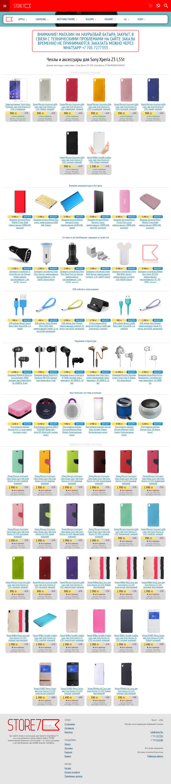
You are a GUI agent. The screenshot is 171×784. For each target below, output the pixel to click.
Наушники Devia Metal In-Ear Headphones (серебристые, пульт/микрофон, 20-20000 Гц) (150, 378)
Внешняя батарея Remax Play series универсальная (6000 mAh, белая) (45, 222)
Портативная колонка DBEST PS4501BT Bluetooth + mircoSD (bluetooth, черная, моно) (46, 430)
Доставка (69, 748)
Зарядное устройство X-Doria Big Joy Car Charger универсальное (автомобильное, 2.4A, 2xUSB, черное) (20, 277)
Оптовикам (69, 728)
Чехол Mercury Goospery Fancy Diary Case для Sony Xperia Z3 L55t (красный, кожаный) (126, 480)
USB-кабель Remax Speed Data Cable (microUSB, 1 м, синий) (20, 326)
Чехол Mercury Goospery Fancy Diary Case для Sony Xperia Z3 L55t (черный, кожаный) (99, 533)
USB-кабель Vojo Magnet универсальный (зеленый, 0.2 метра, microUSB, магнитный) (72, 326)
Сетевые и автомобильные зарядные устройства (85, 237)
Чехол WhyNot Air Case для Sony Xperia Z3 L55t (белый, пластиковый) (99, 691)
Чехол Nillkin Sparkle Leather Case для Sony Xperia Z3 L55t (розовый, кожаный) (99, 638)
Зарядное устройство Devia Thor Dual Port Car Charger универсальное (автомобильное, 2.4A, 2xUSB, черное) (72, 277)
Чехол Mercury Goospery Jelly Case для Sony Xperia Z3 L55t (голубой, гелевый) (153, 531)
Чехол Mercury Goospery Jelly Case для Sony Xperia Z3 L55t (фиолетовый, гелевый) (72, 585)
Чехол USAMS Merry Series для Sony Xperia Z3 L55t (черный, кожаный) (72, 691)
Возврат (68, 756)
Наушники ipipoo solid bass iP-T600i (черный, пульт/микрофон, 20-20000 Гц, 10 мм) (72, 378)
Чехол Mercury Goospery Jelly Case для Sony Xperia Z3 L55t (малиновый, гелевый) (72, 107)
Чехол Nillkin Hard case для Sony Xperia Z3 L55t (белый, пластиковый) (99, 585)
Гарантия (68, 752)
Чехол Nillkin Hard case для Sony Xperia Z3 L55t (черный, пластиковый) (18, 638)
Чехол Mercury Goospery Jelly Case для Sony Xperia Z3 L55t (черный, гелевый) (72, 160)
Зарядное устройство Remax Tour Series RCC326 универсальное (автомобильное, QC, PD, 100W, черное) (150, 277)
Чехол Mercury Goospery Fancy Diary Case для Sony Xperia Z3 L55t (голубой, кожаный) (18, 480)
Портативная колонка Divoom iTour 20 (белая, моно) (150, 429)
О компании (70, 724)
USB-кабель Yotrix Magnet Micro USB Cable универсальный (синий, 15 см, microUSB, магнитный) (46, 327)
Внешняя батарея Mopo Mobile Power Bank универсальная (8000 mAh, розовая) (150, 223)
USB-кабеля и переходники (85, 289)
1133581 (159, 740)
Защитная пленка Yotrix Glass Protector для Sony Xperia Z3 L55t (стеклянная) (17, 107)
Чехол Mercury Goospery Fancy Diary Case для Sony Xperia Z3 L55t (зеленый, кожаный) (72, 480)
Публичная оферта (155, 756)
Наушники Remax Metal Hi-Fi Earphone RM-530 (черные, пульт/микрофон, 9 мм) (46, 377)
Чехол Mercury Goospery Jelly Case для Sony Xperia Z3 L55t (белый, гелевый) (45, 107)
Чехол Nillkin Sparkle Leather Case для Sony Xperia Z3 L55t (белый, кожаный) (99, 160)
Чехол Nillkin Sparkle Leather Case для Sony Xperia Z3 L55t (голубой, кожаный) (45, 638)
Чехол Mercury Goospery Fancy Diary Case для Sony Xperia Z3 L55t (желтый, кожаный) (45, 480)
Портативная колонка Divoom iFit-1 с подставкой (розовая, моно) (20, 429)
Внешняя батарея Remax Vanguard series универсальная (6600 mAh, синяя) (72, 223)
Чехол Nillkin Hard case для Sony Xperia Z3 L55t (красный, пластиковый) (153, 585)
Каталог (68, 768)
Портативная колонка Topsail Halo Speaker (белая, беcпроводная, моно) (98, 429)
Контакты (69, 732)
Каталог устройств (72, 772)
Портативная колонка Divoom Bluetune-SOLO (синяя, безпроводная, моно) (124, 430)
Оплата (68, 744)
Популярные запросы (73, 776)
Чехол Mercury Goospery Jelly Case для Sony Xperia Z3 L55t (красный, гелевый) (45, 585)
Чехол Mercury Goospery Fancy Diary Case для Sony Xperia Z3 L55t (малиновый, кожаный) (153, 480)
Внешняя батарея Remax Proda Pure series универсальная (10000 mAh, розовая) (124, 223)
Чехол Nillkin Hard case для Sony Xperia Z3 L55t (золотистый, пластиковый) (126, 585)
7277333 (159, 736)
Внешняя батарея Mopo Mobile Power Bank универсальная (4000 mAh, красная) (20, 223)
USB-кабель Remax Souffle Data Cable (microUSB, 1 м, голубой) (124, 326)
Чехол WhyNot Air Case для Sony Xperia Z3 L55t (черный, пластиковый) (126, 691)
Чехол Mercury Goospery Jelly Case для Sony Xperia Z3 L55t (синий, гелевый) (153, 107)
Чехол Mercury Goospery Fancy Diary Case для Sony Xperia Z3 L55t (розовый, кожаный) (18, 533)
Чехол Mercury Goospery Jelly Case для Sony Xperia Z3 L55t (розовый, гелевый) (126, 107)
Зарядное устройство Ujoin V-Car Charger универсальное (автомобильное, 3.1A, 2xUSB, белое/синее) (46, 275)
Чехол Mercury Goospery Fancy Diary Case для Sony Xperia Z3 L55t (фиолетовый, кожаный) (72, 533)
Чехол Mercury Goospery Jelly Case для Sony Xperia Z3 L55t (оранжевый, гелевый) (99, 107)
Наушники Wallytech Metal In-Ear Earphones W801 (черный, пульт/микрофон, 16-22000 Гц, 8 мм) (20, 378)
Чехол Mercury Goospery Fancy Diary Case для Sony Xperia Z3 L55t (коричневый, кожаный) (99, 480)
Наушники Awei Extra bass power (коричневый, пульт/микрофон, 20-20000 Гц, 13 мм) (98, 378)
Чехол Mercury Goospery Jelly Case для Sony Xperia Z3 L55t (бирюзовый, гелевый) (126, 531)
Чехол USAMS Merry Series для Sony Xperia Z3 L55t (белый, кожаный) (153, 638)
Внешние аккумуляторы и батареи (85, 185)
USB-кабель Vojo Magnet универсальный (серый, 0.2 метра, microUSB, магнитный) (150, 326)
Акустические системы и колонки (85, 392)
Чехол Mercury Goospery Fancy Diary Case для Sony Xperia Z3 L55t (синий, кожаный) (45, 533)
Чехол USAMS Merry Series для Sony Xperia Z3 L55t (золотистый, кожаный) (45, 691)
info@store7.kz (156, 732)
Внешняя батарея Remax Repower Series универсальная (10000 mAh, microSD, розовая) (98, 223)
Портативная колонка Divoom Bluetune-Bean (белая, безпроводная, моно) (72, 430)
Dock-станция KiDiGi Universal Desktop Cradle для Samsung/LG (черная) (98, 326)
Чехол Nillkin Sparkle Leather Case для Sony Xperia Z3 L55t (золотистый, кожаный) (72, 638)
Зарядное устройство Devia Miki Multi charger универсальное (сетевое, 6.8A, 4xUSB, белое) (124, 275)
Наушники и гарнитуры (85, 341)
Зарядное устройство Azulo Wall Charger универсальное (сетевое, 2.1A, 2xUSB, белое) (98, 274)
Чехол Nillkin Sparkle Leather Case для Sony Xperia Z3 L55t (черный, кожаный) (126, 638)
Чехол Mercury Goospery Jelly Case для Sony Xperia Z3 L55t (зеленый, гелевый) (18, 585)
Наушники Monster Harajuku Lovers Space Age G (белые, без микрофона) (124, 377)
